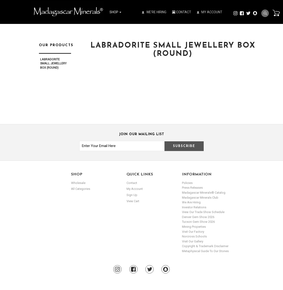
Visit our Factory (193, 231)
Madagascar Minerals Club (200, 197)
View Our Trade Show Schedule (203, 212)
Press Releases (192, 187)
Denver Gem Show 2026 (198, 217)
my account (135, 189)
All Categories (80, 189)
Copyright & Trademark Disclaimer (205, 246)
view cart (133, 201)
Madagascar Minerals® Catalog (203, 192)
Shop (115, 12)
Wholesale (78, 183)
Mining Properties (194, 226)
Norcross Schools (194, 236)
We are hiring (191, 202)
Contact (181, 12)
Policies (187, 183)
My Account (209, 12)
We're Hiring (154, 12)
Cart (276, 13)
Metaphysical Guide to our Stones (205, 251)
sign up (132, 195)
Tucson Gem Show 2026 (198, 221)
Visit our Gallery (192, 241)
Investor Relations (194, 207)
